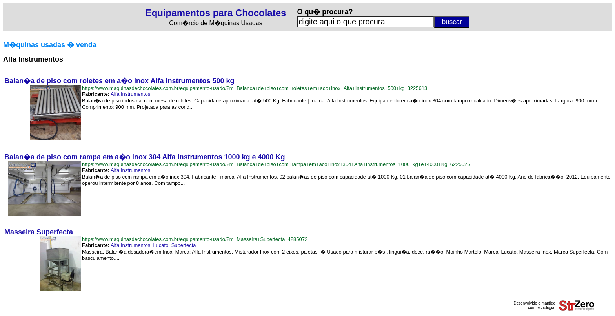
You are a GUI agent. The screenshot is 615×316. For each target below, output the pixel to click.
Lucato (160, 245)
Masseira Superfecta (38, 232)
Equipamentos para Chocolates (216, 12)
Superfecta (183, 245)
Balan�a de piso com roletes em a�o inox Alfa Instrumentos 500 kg (119, 81)
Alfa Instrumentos (130, 94)
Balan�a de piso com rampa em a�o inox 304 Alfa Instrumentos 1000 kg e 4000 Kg (144, 157)
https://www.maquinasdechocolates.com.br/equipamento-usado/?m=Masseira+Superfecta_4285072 (195, 239)
